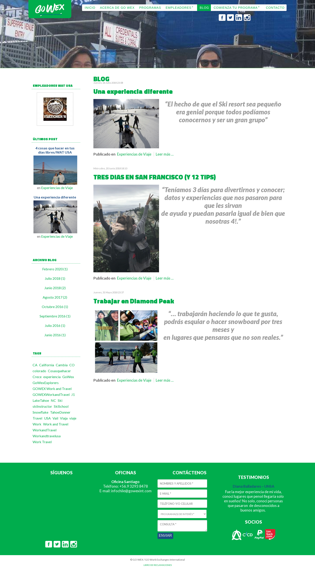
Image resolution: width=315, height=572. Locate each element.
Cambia (62, 365)
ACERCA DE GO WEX (117, 7)
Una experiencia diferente (55, 197)
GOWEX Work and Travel (52, 388)
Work (37, 424)
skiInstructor (42, 406)
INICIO (90, 7)
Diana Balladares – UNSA (253, 486)
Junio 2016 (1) (55, 335)
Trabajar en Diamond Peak (133, 301)
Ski (60, 400)
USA (47, 418)
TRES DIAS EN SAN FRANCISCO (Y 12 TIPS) (154, 177)
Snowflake (40, 412)
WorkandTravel (44, 430)
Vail (55, 418)
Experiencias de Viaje (57, 188)
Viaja (64, 418)
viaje (72, 418)
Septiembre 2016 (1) (55, 316)
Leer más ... (165, 154)
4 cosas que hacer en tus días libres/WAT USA (55, 150)
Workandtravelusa (47, 436)
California (46, 365)
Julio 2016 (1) (55, 325)
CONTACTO (275, 7)
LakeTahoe (41, 400)
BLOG (204, 7)
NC (53, 400)
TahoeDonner (60, 412)
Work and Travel (55, 424)
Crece (37, 377)
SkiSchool (61, 406)
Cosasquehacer (59, 371)
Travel (37, 418)
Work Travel (42, 442)
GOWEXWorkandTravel (51, 394)
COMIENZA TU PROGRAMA (236, 7)
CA (35, 365)
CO (72, 365)
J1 (73, 394)
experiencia (52, 377)
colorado (39, 371)
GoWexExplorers (46, 383)
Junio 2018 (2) (55, 288)
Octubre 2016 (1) (55, 307)
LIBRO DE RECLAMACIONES (158, 565)
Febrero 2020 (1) (55, 269)
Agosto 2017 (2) (55, 297)
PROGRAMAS (150, 7)
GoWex (68, 377)
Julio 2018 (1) (55, 278)
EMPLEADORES (178, 7)
